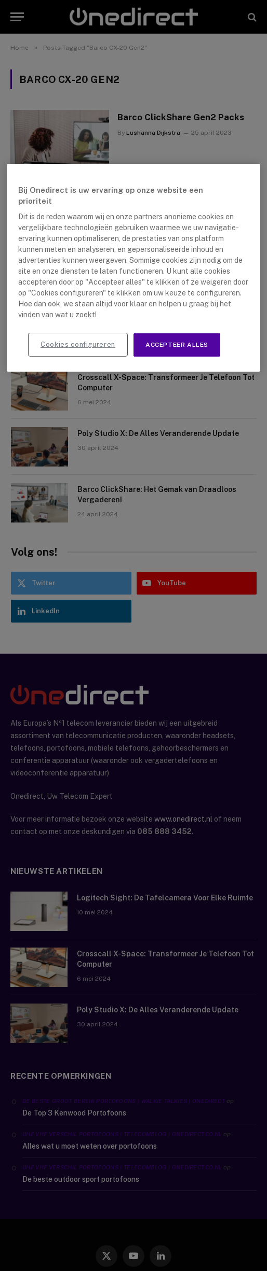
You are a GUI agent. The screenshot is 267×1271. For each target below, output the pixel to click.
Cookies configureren (78, 344)
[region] (133, 268)
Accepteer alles (176, 344)
